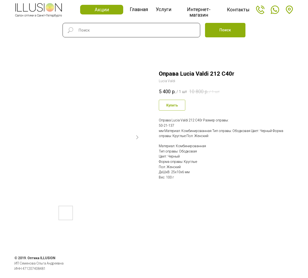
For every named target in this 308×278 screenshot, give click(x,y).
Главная (139, 9)
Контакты (238, 10)
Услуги (163, 9)
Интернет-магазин (199, 12)
